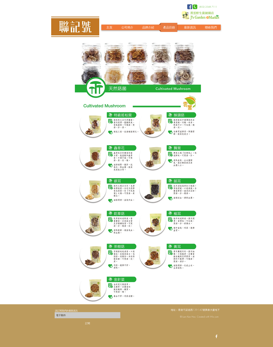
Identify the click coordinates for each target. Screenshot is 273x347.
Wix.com (214, 316)
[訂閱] (87, 323)
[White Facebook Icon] (216, 336)
